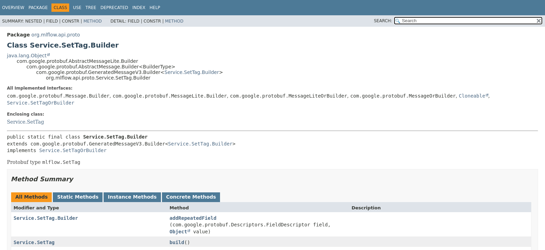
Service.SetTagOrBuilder (40, 103)
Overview (13, 7)
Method (92, 21)
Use (77, 7)
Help (154, 7)
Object (178, 231)
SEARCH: (383, 20)
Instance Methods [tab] (132, 197)
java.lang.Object (27, 55)
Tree (91, 7)
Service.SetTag (25, 122)
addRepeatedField (193, 218)
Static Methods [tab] (77, 197)
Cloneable (472, 96)
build (177, 242)
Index (139, 7)
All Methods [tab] (31, 197)
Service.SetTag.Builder (191, 72)
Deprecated (114, 7)
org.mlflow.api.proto (55, 35)
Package (38, 7)
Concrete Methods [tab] (191, 197)
